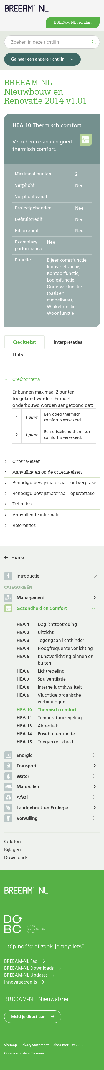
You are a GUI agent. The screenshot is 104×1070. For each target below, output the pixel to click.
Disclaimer (60, 1045)
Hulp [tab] (18, 355)
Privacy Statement (35, 1045)
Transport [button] (20, 766)
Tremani (37, 1053)
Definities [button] (22, 504)
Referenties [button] (24, 525)
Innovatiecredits (20, 982)
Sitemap (10, 1045)
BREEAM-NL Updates (25, 975)
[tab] (52, 379)
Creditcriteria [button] (26, 379)
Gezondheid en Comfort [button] (35, 608)
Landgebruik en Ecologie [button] (36, 808)
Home (17, 557)
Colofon (12, 841)
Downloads (15, 857)
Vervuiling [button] (21, 818)
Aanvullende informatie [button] (36, 514)
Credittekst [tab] (24, 342)
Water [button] (16, 776)
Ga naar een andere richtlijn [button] (37, 59)
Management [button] (24, 598)
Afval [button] (16, 797)
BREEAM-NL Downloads (29, 968)
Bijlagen (12, 849)
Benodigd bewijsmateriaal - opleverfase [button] (53, 493)
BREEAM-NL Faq (21, 961)
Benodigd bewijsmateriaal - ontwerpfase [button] (54, 482)
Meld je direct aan (28, 1016)
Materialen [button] (21, 787)
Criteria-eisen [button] (26, 461)
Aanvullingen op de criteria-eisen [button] (47, 472)
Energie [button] (18, 755)
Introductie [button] (28, 576)
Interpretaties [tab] (68, 342)
